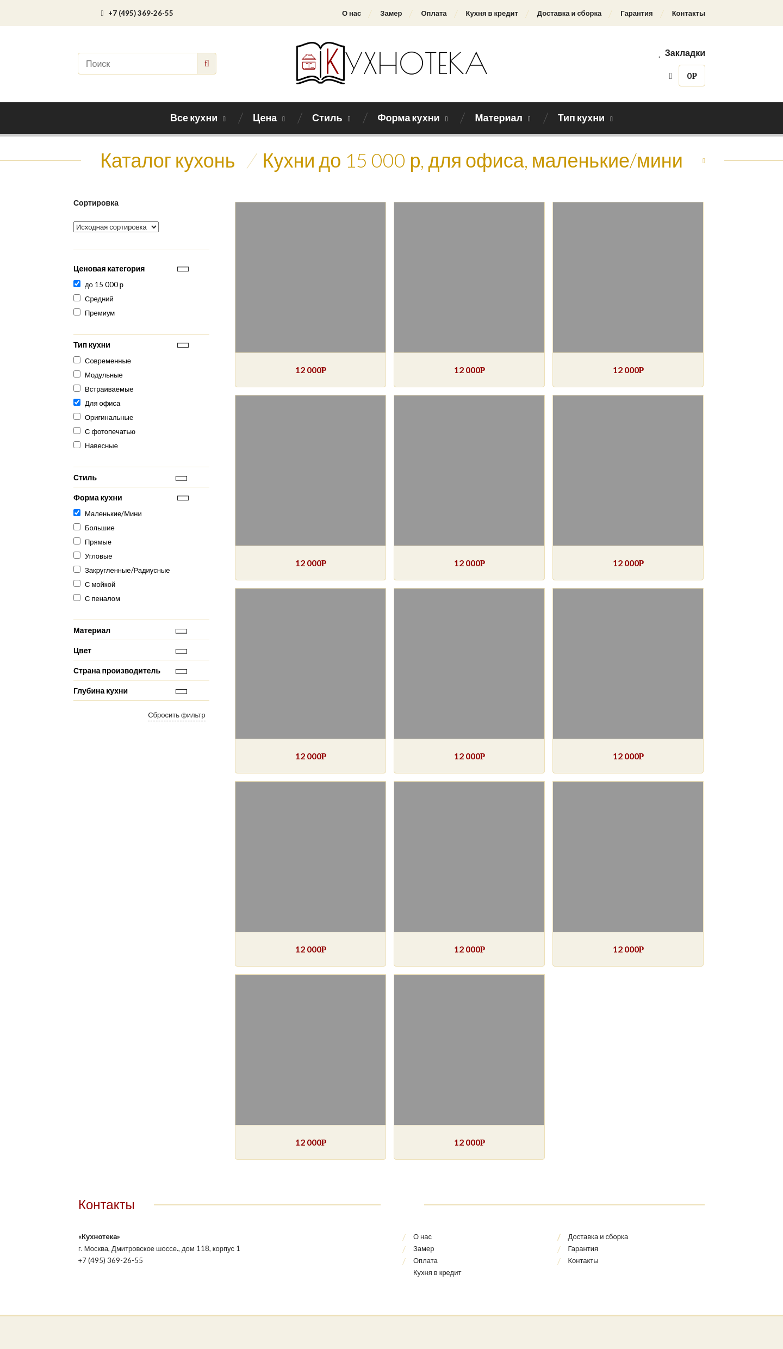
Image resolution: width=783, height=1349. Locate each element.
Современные (108, 360)
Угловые (99, 556)
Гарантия (636, 13)
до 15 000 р (104, 284)
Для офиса (102, 403)
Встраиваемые (109, 389)
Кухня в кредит (492, 13)
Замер (391, 13)
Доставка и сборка (569, 13)
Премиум (100, 312)
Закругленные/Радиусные (127, 570)
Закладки (681, 52)
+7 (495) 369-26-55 (137, 13)
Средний (99, 298)
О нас (351, 13)
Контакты (688, 13)
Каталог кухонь (167, 160)
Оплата (433, 13)
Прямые (98, 541)
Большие (100, 527)
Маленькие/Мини (113, 513)
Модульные (104, 374)
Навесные (101, 445)
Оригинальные (109, 417)
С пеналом (102, 598)
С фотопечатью (110, 431)
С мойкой (100, 584)
